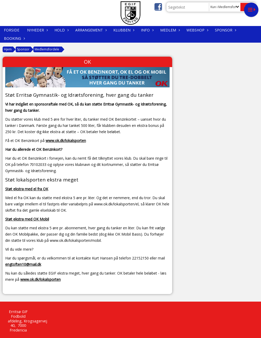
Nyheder (37, 30)
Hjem (8, 49)
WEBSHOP (197, 30)
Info (146, 30)
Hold (60, 30)
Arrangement (90, 30)
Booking (14, 38)
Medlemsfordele (47, 49)
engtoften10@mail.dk (23, 264)
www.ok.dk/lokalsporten (66, 140)
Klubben (123, 30)
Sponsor (225, 30)
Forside (11, 30)
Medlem (169, 30)
